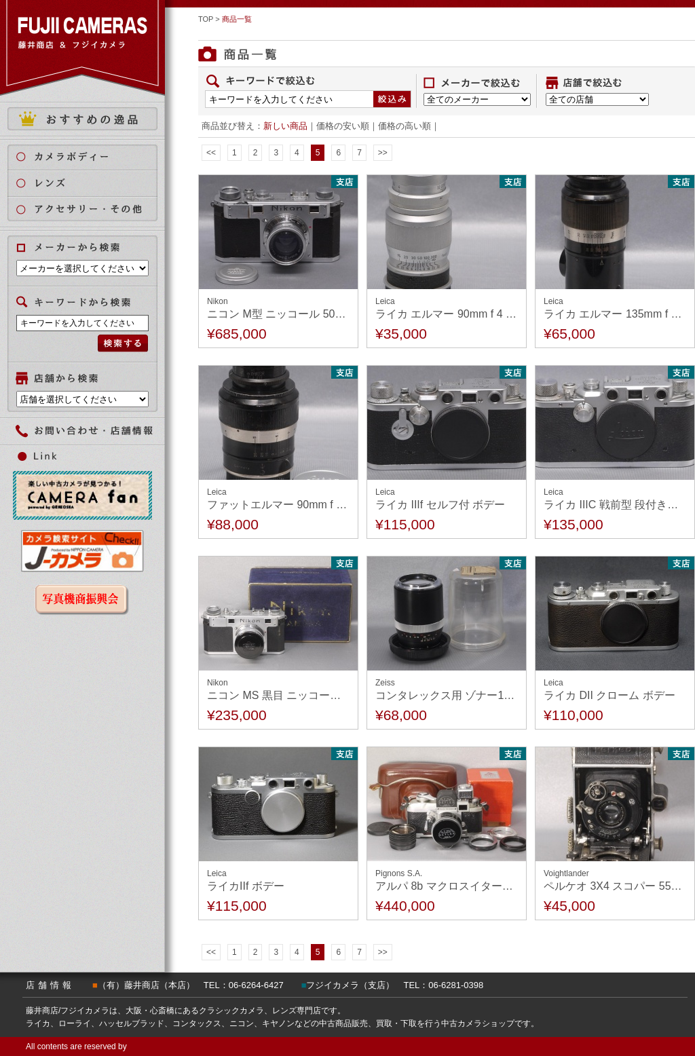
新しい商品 (285, 126)
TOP (205, 19)
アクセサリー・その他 (90, 209)
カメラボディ (90, 156)
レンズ (90, 183)
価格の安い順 (342, 126)
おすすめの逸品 (82, 118)
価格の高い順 (404, 126)
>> (383, 152)
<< (211, 152)
